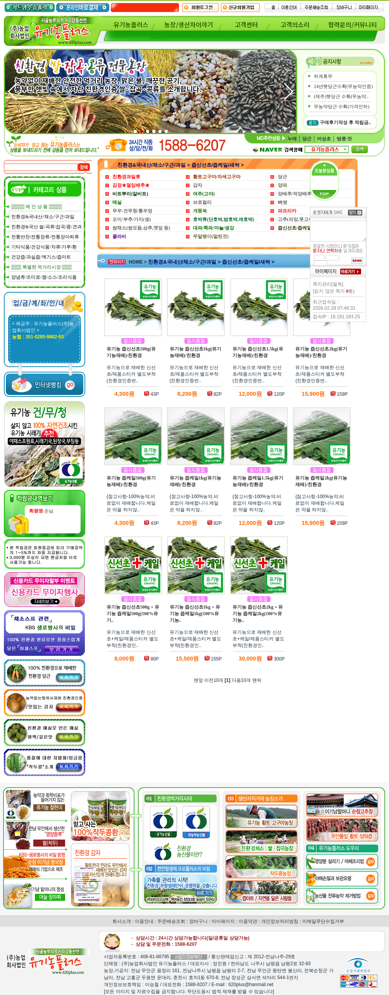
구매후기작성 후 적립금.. (345, 122)
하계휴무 (323, 76)
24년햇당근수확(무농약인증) (343, 86)
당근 (307, 138)
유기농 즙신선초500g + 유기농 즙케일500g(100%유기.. (133, 613)
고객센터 (246, 24)
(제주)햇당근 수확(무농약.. (341, 96)
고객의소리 (295, 24)
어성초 (324, 138)
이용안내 (144, 921)
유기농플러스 (131, 24)
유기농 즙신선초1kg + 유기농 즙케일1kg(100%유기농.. (195, 613)
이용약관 (248, 921)
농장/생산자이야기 (188, 24)
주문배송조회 (171, 921)
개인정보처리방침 (279, 921)
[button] (288, 91)
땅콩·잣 (344, 138)
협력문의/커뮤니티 (352, 24)
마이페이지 (223, 921)
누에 (292, 138)
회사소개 (121, 921)
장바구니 (198, 921)
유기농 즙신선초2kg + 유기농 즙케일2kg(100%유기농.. (257, 613)
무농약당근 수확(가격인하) (341, 106)
